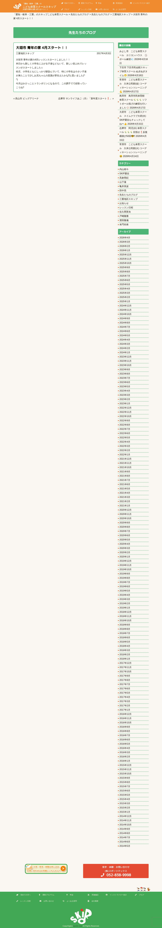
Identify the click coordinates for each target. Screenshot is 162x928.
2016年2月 (124, 756)
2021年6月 (124, 484)
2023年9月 (124, 369)
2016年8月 (124, 731)
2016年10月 (125, 722)
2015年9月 (124, 778)
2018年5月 (124, 642)
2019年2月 (124, 603)
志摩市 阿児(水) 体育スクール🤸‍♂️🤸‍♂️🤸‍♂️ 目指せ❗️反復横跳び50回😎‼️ (133, 132)
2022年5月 (124, 437)
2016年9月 (124, 727)
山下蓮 (122, 182)
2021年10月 (125, 467)
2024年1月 (124, 352)
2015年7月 (124, 786)
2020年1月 (124, 556)
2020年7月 (124, 531)
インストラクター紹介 (140, 3)
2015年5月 (124, 795)
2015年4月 (124, 799)
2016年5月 (124, 744)
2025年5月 (124, 284)
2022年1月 (124, 454)
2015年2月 (124, 807)
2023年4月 (124, 391)
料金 (98, 3)
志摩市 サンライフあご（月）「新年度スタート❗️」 (85, 98)
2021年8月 (124, 476)
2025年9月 (124, 267)
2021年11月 (125, 463)
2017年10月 (125, 671)
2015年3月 (124, 803)
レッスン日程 (85, 9)
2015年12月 (125, 765)
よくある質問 (119, 9)
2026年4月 (124, 237)
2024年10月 (125, 314)
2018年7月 (124, 633)
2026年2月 (124, 246)
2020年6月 (124, 535)
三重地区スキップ (25, 53)
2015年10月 (125, 773)
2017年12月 (125, 663)
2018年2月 (124, 654)
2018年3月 (124, 650)
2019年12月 (125, 561)
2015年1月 (124, 812)
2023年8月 (124, 374)
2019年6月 (124, 586)
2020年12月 (125, 510)
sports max (77, 926)
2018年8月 (124, 629)
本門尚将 (124, 224)
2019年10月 (125, 569)
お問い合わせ (102, 9)
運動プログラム (85, 3)
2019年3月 (124, 599)
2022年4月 (124, 442)
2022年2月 (124, 450)
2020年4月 (124, 544)
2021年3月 (124, 497)
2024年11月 (125, 310)
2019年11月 (125, 565)
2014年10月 (125, 824)
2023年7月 (124, 378)
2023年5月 (124, 386)
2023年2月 (124, 399)
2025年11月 (125, 259)
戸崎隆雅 (124, 216)
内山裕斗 (124, 169)
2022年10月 (125, 416)
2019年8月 (124, 578)
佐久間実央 (125, 212)
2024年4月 (124, 339)
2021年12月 (125, 459)
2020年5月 (124, 539)
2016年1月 (124, 761)
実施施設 (118, 3)
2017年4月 (124, 697)
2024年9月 (124, 318)
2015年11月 (125, 769)
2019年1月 (124, 608)
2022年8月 (124, 425)
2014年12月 (125, 816)
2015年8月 (124, 782)
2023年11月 (125, 361)
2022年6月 (124, 433)
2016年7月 (124, 735)
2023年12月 (125, 357)
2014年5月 (124, 846)
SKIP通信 (124, 173)
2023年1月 (124, 403)
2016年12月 (125, 714)
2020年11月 (125, 514)
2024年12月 (125, 305)
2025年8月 (124, 271)
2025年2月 (124, 297)
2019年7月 (124, 582)
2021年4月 (124, 493)
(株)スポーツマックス (115, 871)
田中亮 (122, 190)
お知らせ (124, 203)
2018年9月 (124, 625)
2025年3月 (124, 293)
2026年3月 (124, 242)
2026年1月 (124, 250)
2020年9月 (124, 522)
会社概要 (93, 901)
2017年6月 (124, 688)
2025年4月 (124, 288)
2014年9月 (124, 829)
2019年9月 (124, 573)
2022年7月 (124, 429)
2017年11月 (125, 667)
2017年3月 (124, 701)
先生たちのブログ (128, 195)
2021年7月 (124, 480)
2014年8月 (124, 833)
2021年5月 (124, 488)
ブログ (65, 9)
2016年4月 (124, 748)
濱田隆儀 (124, 220)
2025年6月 (124, 280)
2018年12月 (125, 612)
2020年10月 (125, 518)
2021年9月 (124, 471)
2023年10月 (125, 365)
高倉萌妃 (124, 178)
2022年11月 (125, 412)
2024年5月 (124, 335)
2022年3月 (124, 446)
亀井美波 (124, 186)
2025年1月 (124, 301)
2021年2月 (124, 501)
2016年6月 (124, 739)
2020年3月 (124, 548)
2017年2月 (124, 705)
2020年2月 (124, 552)
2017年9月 (124, 676)
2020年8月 (124, 527)
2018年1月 (124, 659)
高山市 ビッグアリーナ (27, 98)
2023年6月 (124, 382)
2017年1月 (124, 710)
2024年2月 (124, 348)
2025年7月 (124, 276)
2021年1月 (124, 505)
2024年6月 (124, 331)
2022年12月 (125, 408)
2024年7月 (124, 327)
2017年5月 (124, 693)
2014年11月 (125, 820)
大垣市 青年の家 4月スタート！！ (42, 47)
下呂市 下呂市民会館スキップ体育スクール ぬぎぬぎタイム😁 (133, 71)
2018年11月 (125, 616)
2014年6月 (124, 842)
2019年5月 (124, 591)
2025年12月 (125, 254)
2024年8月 (124, 322)
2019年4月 (124, 595)
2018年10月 (125, 620)
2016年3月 (124, 752)
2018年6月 (124, 637)
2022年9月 (124, 420)
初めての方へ (68, 3)
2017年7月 (124, 684)
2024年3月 (124, 344)
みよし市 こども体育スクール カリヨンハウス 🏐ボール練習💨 (133, 55)
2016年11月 (125, 718)
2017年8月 (124, 680)
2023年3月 (124, 395)
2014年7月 (124, 837)
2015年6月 (124, 790)
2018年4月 (124, 646)
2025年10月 (125, 263)
